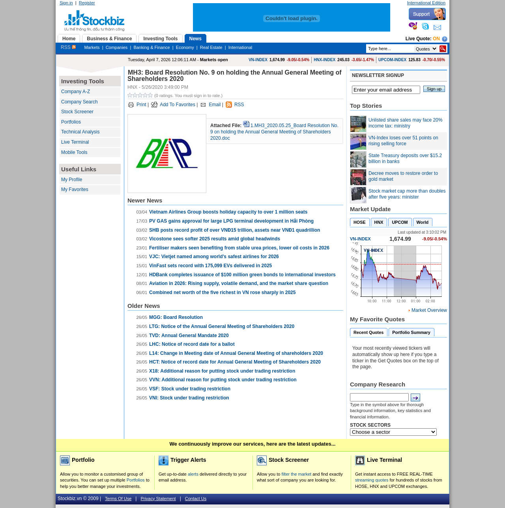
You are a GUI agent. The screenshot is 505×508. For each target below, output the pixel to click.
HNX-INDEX (324, 60)
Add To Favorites (177, 104)
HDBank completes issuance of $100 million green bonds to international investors (242, 274)
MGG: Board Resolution (176, 317)
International (240, 47)
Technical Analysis (80, 132)
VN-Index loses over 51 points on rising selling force (403, 141)
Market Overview (429, 310)
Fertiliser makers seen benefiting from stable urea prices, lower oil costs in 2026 (239, 248)
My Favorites (74, 189)
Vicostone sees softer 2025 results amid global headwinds (214, 239)
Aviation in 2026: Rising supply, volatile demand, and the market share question (238, 283)
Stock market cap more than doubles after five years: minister (406, 194)
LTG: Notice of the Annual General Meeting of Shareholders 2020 (221, 326)
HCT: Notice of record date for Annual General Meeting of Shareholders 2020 (235, 362)
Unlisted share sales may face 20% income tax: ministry (405, 123)
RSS (68, 47)
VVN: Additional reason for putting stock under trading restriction (223, 379)
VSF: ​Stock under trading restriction (189, 389)
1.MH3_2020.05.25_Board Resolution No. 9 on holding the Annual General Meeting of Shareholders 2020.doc (274, 132)
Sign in (66, 2)
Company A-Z (75, 91)
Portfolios (71, 122)
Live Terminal (75, 142)
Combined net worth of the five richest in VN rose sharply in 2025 (222, 292)
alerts (193, 474)
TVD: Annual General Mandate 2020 (189, 335)
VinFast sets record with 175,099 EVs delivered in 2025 (210, 265)
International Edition (426, 2)
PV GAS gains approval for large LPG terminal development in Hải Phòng (231, 221)
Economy (185, 47)
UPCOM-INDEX (392, 60)
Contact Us (195, 498)
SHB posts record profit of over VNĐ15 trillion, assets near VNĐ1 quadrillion (234, 230)
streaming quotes (371, 480)
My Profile (71, 179)
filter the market (296, 474)
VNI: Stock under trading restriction (189, 398)
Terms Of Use (118, 498)
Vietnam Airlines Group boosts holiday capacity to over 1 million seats (228, 212)
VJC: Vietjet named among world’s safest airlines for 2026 (214, 256)
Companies (117, 47)
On (436, 38)
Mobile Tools (74, 152)
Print (141, 104)
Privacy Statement (158, 498)
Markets (91, 47)
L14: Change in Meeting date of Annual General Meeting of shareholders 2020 (236, 353)
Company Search (79, 102)
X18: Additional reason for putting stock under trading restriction (222, 371)
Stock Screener (77, 111)
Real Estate (211, 47)
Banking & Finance (151, 47)
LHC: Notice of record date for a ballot (192, 344)
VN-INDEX (258, 60)
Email (215, 104)
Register (87, 2)
